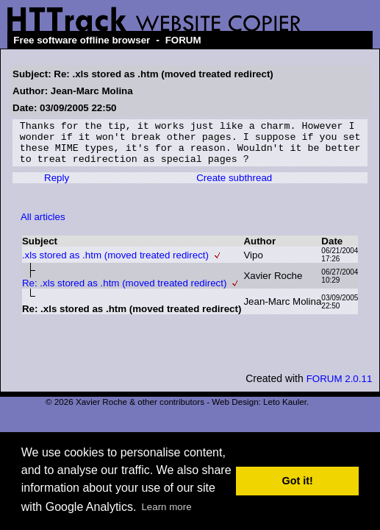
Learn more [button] (166, 506)
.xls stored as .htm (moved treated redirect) (115, 263)
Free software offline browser (81, 40)
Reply (56, 186)
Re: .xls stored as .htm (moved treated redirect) (124, 291)
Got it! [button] (297, 481)
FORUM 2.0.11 (339, 387)
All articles (43, 225)
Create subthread (234, 186)
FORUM (183, 40)
